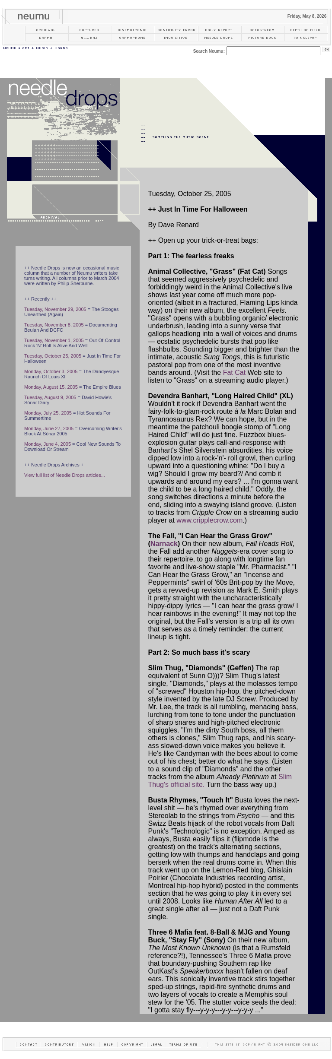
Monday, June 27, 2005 (48, 428)
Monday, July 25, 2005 (48, 412)
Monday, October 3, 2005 (50, 371)
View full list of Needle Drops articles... (64, 475)
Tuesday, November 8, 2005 (54, 324)
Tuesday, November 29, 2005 (55, 309)
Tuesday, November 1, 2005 (54, 340)
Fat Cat (234, 372)
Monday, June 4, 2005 (47, 444)
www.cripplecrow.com (209, 520)
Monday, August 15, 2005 (51, 387)
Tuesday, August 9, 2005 (50, 397)
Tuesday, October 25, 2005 (52, 355)
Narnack (164, 543)
